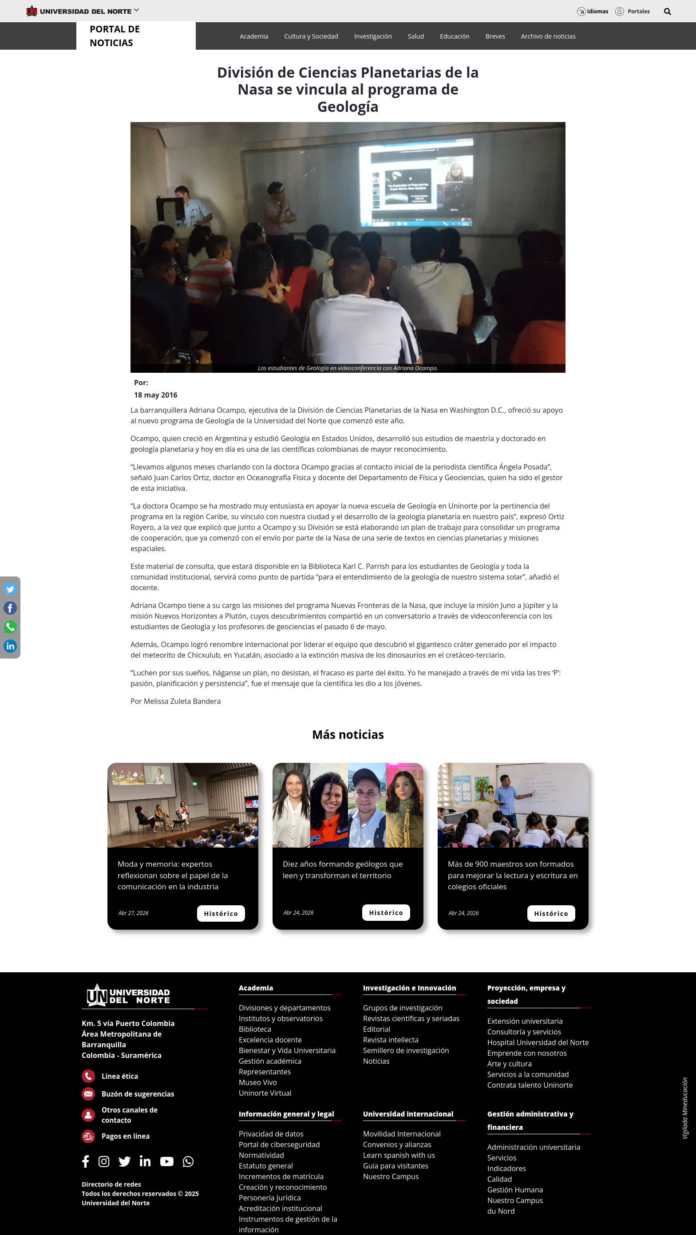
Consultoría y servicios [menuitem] (524, 1032)
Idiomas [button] (593, 11)
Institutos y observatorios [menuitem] (281, 1018)
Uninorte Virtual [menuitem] (265, 1093)
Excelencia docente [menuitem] (270, 1040)
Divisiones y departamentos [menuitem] (285, 1008)
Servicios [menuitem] (501, 1158)
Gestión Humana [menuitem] (515, 1190)
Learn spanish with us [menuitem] (399, 1155)
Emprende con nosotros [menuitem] (527, 1053)
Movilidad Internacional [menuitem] (402, 1134)
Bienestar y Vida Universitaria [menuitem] (287, 1050)
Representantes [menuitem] (265, 1072)
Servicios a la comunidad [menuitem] (528, 1074)
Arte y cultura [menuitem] (509, 1064)
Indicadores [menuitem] (506, 1168)
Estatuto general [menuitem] (266, 1166)
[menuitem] (254, 36)
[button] (667, 11)
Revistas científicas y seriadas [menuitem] (411, 1018)
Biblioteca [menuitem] (255, 1029)
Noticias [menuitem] (376, 1061)
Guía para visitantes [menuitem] (395, 1166)
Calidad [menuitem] (499, 1179)
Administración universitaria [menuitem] (534, 1147)
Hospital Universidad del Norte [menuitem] (538, 1042)
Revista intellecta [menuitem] (391, 1040)
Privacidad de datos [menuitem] (271, 1134)
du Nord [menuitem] (501, 1211)
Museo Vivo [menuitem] (258, 1082)
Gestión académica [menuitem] (270, 1061)
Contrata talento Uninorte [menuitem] (530, 1085)
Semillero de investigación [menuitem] (406, 1050)
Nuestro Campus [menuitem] (391, 1176)
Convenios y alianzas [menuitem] (397, 1144)
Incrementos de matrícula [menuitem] (281, 1176)
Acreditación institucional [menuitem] (280, 1208)
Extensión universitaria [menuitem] (525, 1021)
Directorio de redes (111, 1184)
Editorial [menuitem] (377, 1029)
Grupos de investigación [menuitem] (403, 1008)
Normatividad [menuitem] (261, 1155)
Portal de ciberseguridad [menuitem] (279, 1144)
